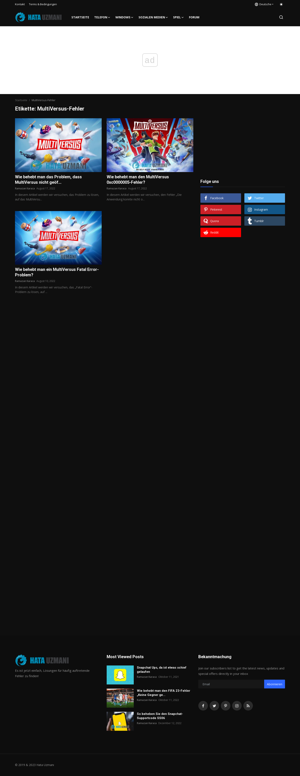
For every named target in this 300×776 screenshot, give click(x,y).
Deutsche (263, 4)
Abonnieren (274, 684)
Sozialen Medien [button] (153, 17)
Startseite (80, 17)
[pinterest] (225, 706)
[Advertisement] (242, 144)
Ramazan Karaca (25, 188)
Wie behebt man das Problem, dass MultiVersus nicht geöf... (48, 179)
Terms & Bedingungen (43, 4)
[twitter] (214, 706)
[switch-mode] (281, 4)
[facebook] (203, 706)
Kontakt (20, 4)
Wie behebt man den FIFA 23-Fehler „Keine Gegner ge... (163, 693)
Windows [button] (124, 17)
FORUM (194, 17)
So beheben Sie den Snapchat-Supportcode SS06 (160, 716)
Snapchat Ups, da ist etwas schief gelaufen (161, 670)
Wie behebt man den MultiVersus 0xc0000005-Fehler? (138, 179)
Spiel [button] (178, 17)
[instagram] (237, 706)
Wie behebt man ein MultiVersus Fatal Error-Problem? (57, 272)
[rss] (248, 706)
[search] (281, 17)
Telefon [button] (102, 17)
